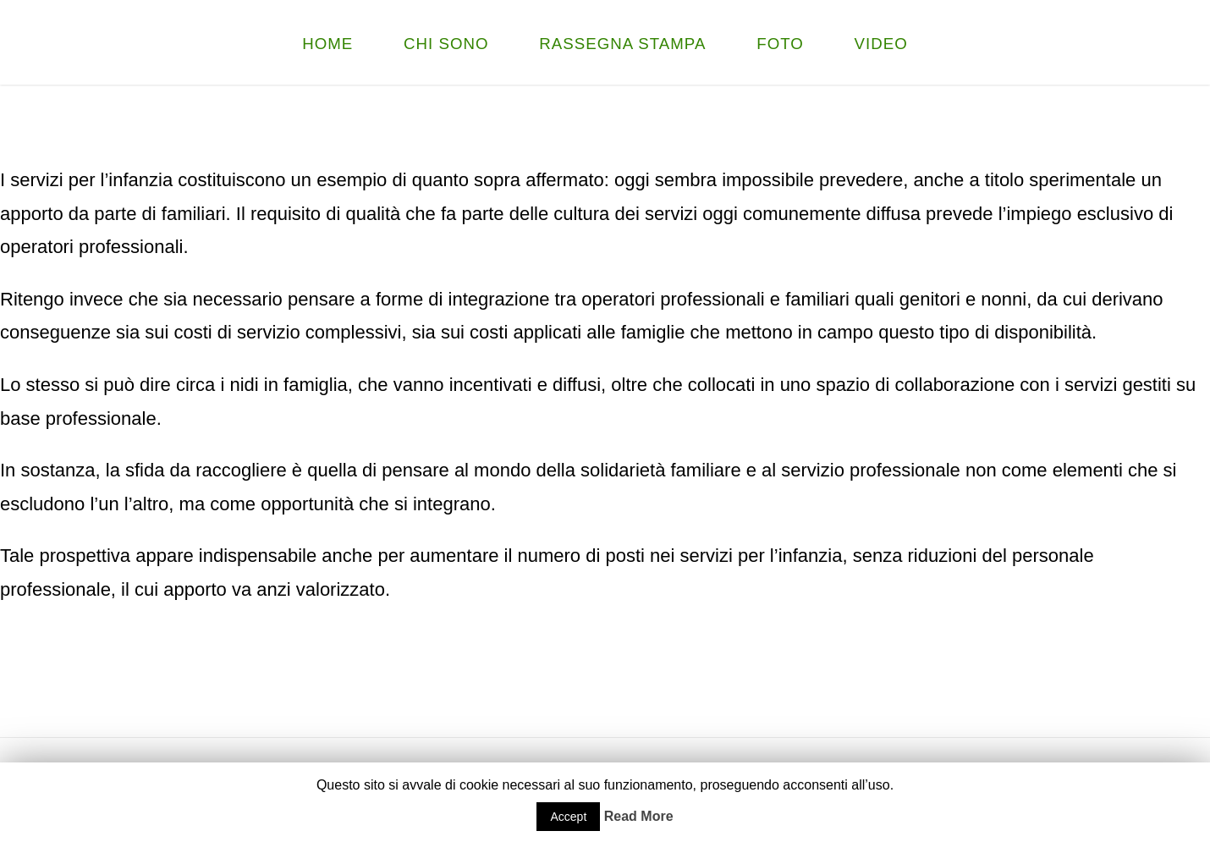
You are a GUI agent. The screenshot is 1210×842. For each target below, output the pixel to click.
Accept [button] (568, 816)
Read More (639, 816)
